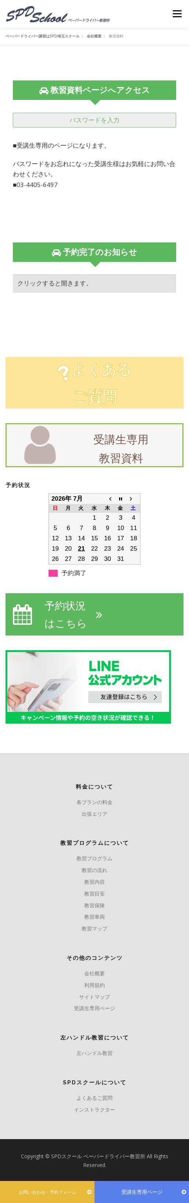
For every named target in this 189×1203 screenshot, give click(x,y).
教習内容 (94, 881)
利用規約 (94, 985)
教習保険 (94, 905)
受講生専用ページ (94, 1008)
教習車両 (94, 916)
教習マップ (94, 928)
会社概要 (94, 973)
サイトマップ (94, 996)
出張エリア (94, 813)
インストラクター (94, 1109)
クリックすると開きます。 (54, 283)
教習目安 (94, 893)
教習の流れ (94, 870)
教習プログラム (94, 858)
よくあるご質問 (94, 1097)
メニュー (177, 14)
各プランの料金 (94, 802)
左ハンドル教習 (94, 1052)
